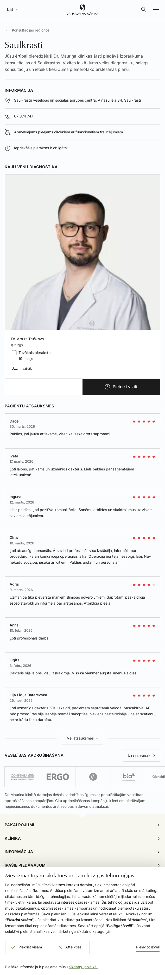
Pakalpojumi (19, 824)
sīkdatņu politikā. (83, 967)
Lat (10, 9)
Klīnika (13, 838)
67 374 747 (23, 116)
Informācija (19, 851)
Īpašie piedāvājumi (26, 865)
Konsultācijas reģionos (30, 30)
